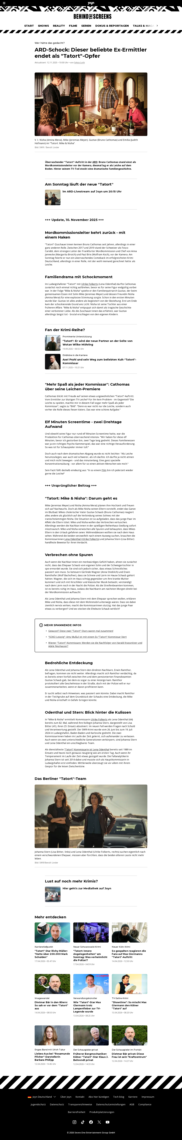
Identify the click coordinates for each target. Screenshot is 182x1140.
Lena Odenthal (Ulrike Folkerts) (81, 539)
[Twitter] (99, 1122)
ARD (94, 162)
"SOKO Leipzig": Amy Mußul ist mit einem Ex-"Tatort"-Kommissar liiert (87, 636)
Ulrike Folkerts (89, 284)
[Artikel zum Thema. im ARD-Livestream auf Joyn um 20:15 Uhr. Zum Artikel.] (91, 197)
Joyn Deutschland (42, 1096)
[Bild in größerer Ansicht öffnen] (91, 104)
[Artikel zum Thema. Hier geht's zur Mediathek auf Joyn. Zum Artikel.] (91, 894)
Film (104, 470)
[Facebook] (91, 1122)
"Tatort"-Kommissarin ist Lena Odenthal (86, 749)
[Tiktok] (83, 1122)
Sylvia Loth (79, 62)
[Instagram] (74, 1122)
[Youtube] (107, 1122)
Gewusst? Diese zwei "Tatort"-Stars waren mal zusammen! (80, 630)
